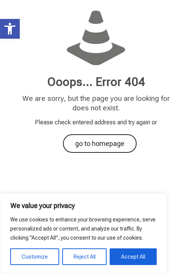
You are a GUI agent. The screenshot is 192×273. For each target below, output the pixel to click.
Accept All (133, 257)
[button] (10, 29)
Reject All (85, 257)
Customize (35, 257)
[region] (83, 233)
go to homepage (99, 143)
